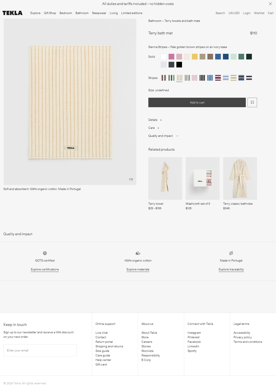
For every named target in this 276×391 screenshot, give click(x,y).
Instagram (194, 332)
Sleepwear (99, 13)
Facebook (194, 342)
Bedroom (66, 13)
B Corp (146, 360)
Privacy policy (243, 337)
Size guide (102, 351)
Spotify (192, 351)
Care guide (103, 355)
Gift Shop (50, 13)
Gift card (101, 364)
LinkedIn (193, 346)
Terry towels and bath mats (182, 21)
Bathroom (82, 13)
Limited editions (131, 13)
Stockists (147, 351)
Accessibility (242, 332)
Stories (146, 346)
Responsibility (150, 355)
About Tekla (149, 332)
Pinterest (193, 337)
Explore (35, 13)
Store (145, 337)
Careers (146, 342)
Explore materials (138, 269)
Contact (101, 337)
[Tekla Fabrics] (13, 13)
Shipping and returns (109, 346)
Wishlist (259, 13)
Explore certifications (45, 269)
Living (114, 13)
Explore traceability (231, 269)
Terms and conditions (248, 342)
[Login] (247, 13)
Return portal (104, 342)
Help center (103, 360)
